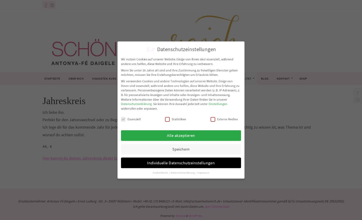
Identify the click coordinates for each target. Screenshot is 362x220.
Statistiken (175, 120)
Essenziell (126, 120)
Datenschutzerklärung (132, 103)
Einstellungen (221, 103)
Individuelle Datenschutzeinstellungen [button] (181, 167)
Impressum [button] (205, 178)
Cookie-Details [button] (159, 178)
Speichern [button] (180, 153)
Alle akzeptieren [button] (181, 138)
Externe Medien (228, 120)
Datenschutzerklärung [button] (183, 178)
